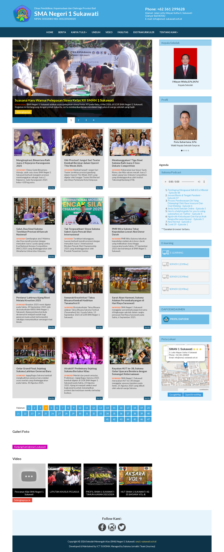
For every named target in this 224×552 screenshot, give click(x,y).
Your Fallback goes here (184, 178)
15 (114, 405)
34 (107, 411)
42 (114, 416)
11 (87, 405)
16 (121, 405)
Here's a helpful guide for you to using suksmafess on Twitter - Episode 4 (186, 209)
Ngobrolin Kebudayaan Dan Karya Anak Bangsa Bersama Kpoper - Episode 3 (187, 214)
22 (25, 411)
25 (45, 411)
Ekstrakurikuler (143, 30)
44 (128, 416)
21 (18, 411)
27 (59, 411)
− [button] (166, 350)
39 (141, 411)
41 (107, 416)
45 (134, 416)
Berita (62, 30)
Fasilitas (123, 30)
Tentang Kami (168, 30)
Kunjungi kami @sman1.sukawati (30, 444)
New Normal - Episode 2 (179, 218)
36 (121, 411)
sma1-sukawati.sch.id (145, 539)
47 (148, 416)
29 (73, 411)
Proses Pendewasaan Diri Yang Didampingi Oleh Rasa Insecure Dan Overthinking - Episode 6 (185, 200)
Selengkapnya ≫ (22, 497)
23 (32, 411)
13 (100, 405)
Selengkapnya (23, 109)
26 (52, 411)
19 (141, 405)
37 (128, 411)
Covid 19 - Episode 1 (178, 221)
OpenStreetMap (193, 386)
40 (148, 411)
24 (39, 411)
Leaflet (181, 386)
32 (93, 411)
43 (121, 416)
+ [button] (166, 345)
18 (134, 405)
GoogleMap (175, 391)
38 (134, 411)
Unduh (96, 30)
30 (80, 411)
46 (141, 416)
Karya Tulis (78, 30)
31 (87, 411)
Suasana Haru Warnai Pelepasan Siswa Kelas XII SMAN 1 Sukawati (64, 97)
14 (107, 405)
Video (108, 30)
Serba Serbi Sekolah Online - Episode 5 (187, 205)
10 (80, 405)
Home (49, 30)
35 (114, 411)
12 (93, 405)
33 (100, 411)
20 (148, 405)
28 (66, 411)
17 (128, 405)
